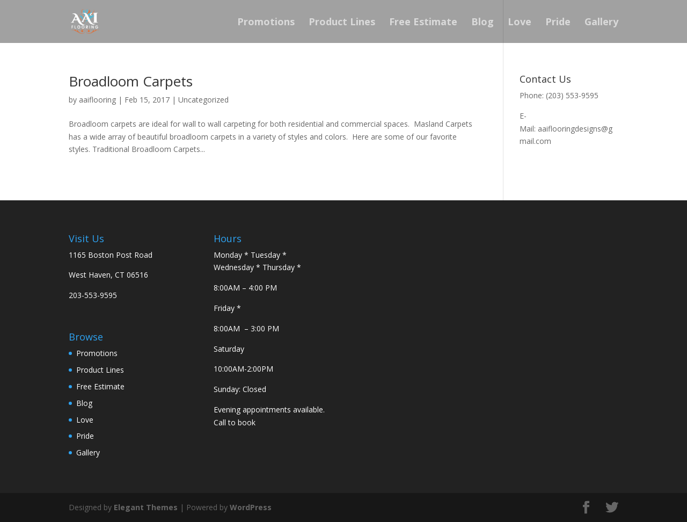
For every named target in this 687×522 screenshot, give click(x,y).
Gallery (601, 23)
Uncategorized (203, 100)
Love (519, 23)
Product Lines (342, 23)
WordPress (251, 507)
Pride (558, 23)
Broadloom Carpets (131, 81)
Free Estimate (423, 23)
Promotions (266, 23)
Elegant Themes (146, 507)
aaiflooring (97, 100)
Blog (482, 23)
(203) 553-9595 (572, 95)
